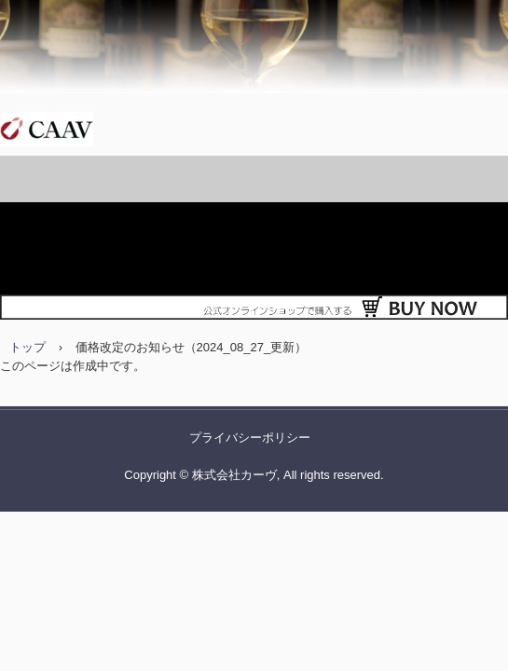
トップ (27, 347)
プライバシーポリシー (249, 438)
